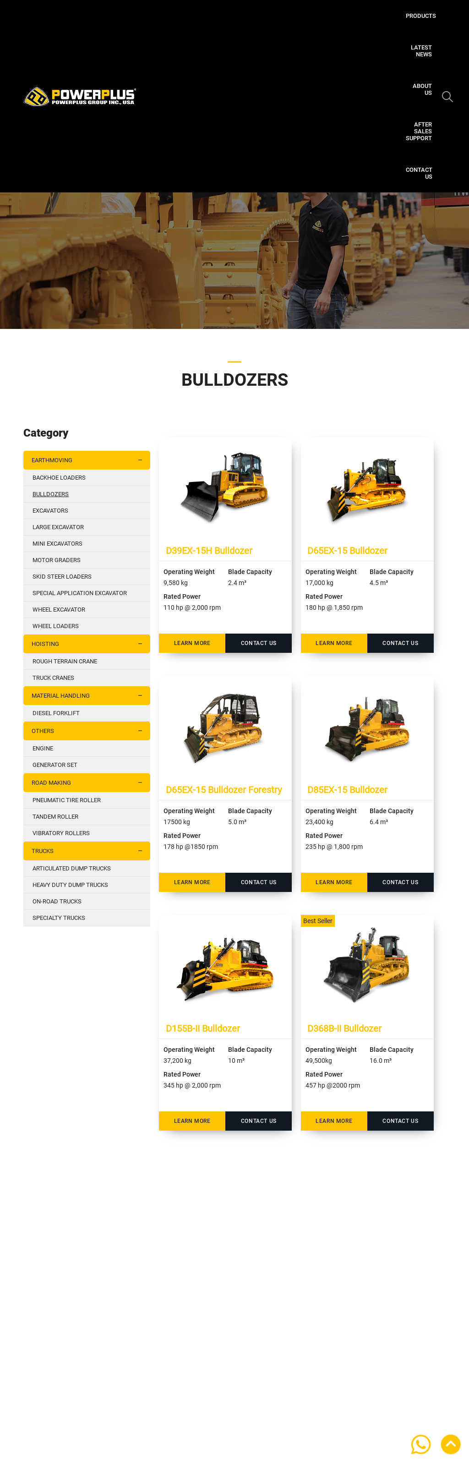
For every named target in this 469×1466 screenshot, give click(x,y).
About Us (303, 15)
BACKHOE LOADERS (59, 477)
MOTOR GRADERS (57, 560)
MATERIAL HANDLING (91, 695)
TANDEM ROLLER (55, 816)
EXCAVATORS (50, 510)
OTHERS (91, 731)
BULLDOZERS (51, 494)
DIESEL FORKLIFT (56, 713)
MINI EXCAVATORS (57, 543)
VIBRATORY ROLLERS (61, 833)
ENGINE (43, 748)
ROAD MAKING (91, 782)
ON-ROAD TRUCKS (57, 901)
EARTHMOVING (91, 460)
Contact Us (376, 47)
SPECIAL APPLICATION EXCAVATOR (80, 593)
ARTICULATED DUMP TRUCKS (72, 868)
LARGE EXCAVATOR (58, 527)
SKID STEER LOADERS (62, 576)
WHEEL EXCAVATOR (59, 609)
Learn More (192, 643)
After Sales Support (361, 15)
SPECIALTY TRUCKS (59, 917)
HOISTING (91, 644)
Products (211, 15)
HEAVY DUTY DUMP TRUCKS (70, 884)
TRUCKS (91, 851)
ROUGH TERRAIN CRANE (65, 661)
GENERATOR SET (55, 764)
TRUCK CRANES (53, 677)
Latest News (257, 15)
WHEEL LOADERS (56, 626)
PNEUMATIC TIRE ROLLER (67, 800)
